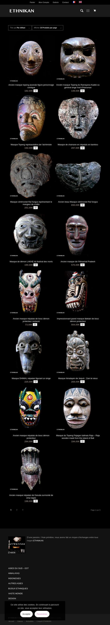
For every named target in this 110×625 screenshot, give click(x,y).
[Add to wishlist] (35, 90)
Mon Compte (44, 2)
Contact (65, 2)
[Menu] (88, 10)
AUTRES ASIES (15, 583)
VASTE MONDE (15, 593)
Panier (32, 2)
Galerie (55, 2)
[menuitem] (32, 2)
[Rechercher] (80, 11)
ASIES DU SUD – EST (18, 568)
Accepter (26, 614)
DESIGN (12, 598)
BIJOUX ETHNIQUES (18, 588)
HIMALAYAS (13, 573)
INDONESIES (14, 578)
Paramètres (42, 614)
